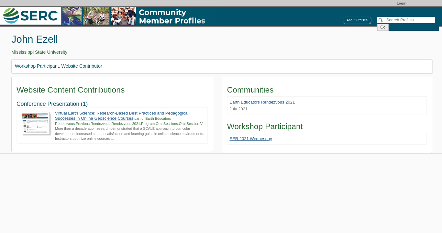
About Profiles (357, 20)
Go (382, 27)
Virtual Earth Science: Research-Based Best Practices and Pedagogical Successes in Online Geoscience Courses (121, 116)
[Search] (406, 20)
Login (401, 3)
